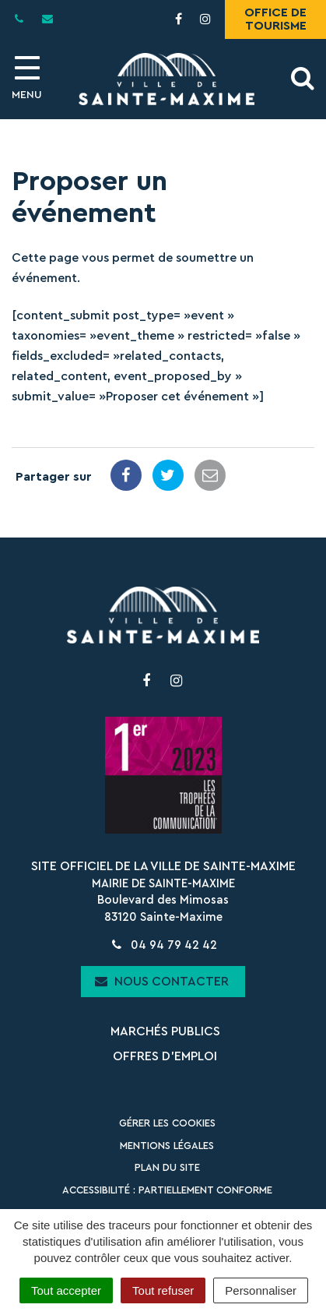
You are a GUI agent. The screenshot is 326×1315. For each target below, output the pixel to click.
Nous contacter (162, 981)
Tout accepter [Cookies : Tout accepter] (66, 1290)
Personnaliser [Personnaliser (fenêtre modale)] (260, 1290)
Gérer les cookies (167, 1123)
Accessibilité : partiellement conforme (167, 1190)
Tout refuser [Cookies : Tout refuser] (163, 1290)
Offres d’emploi (165, 1056)
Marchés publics (165, 1031)
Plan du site (167, 1167)
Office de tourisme (275, 19)
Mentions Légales (167, 1145)
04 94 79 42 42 (163, 945)
